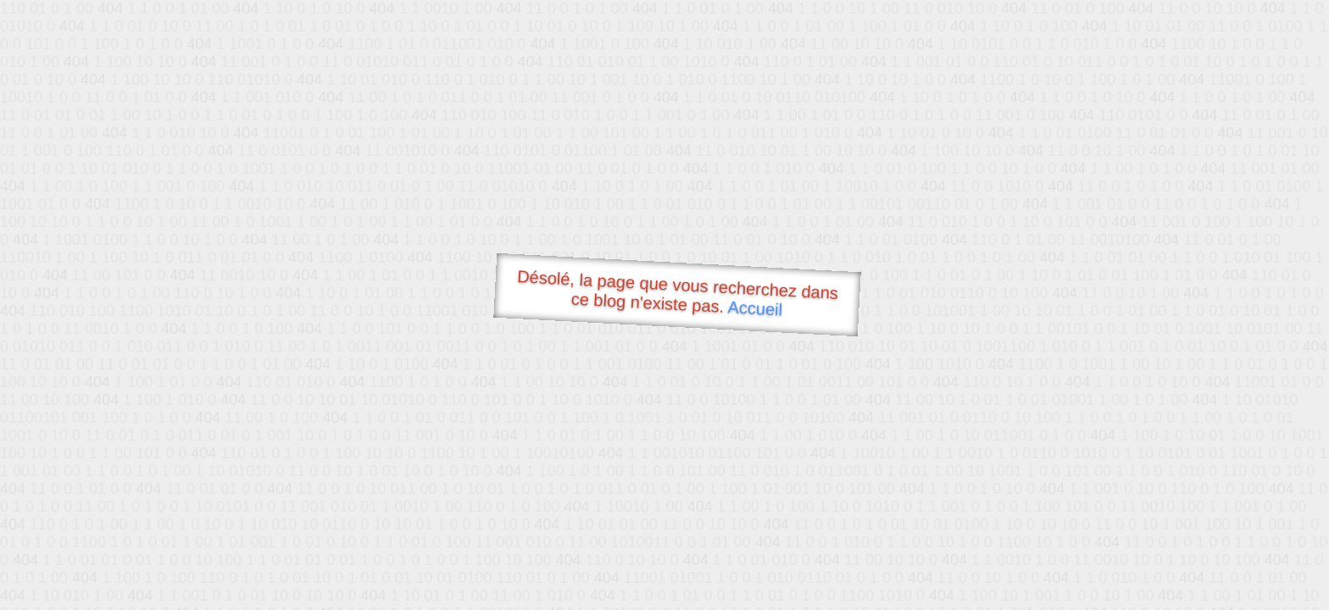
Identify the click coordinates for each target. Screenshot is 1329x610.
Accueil (755, 308)
